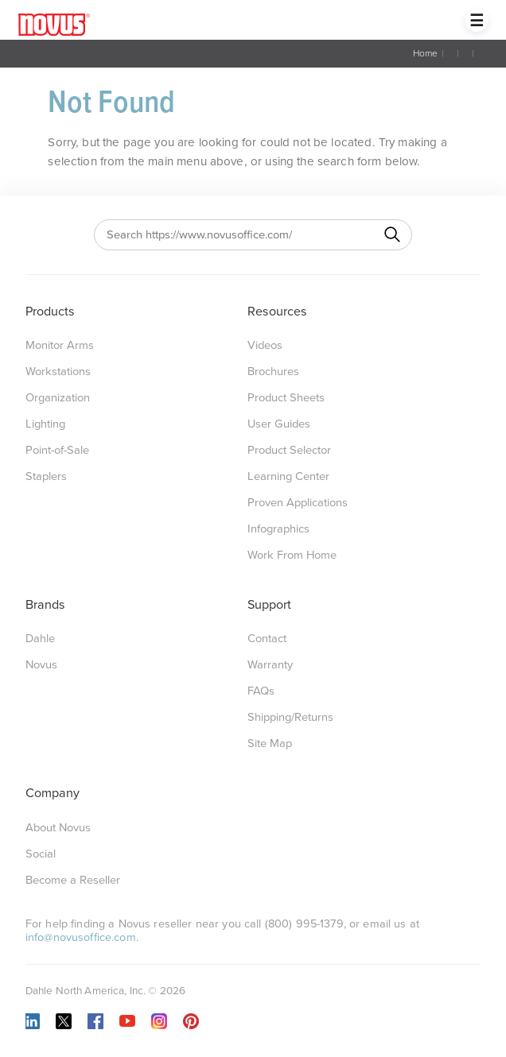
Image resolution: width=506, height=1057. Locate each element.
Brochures (273, 371)
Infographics (278, 529)
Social (40, 854)
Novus (41, 665)
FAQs (260, 691)
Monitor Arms (59, 345)
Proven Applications (297, 502)
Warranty (270, 665)
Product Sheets (286, 398)
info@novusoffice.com (80, 937)
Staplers (46, 476)
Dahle (40, 638)
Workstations (58, 371)
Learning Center (288, 476)
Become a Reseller (72, 880)
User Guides (278, 424)
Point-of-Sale (57, 450)
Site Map (269, 743)
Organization (57, 398)
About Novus (58, 827)
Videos (264, 345)
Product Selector (289, 450)
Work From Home (292, 555)
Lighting (45, 424)
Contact (266, 638)
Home (425, 53)
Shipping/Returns (290, 717)
